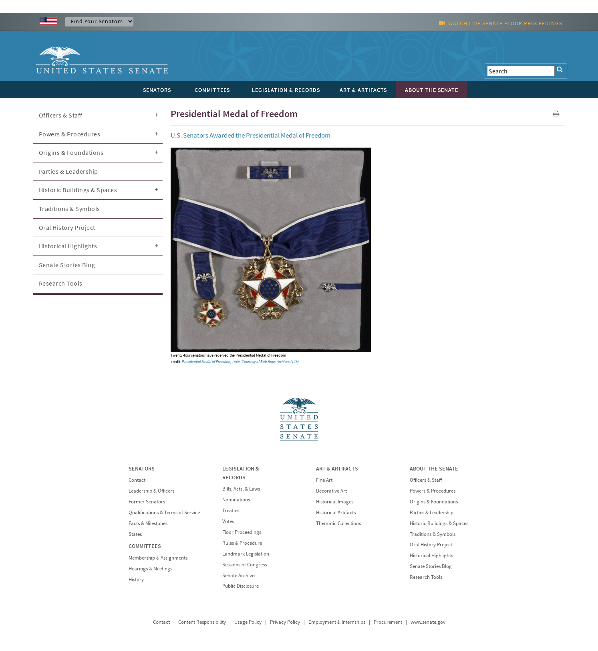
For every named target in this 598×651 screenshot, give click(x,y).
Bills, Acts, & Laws (241, 488)
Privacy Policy (285, 622)
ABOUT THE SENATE (434, 468)
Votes (228, 521)
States (135, 534)
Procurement (388, 622)
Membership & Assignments (158, 557)
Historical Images (334, 501)
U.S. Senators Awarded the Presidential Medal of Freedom (250, 135)
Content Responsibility (202, 622)
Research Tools (61, 283)
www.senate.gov (428, 622)
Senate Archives (239, 575)
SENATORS (142, 468)
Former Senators (147, 501)
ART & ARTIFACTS (337, 468)
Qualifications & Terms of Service (164, 512)
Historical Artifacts (336, 512)
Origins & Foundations (71, 152)
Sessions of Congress (244, 564)
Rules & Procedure (242, 542)
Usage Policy (248, 622)
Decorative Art (331, 490)
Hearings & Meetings (150, 568)
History (136, 579)
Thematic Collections (338, 523)
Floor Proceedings (241, 532)
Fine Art (324, 480)
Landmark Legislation (245, 553)
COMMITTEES (145, 546)
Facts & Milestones (148, 523)
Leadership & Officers (151, 490)
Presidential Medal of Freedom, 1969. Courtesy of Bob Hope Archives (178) (240, 361)
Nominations (236, 499)
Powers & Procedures (70, 134)
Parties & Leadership (68, 171)
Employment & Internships (336, 622)
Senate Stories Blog (67, 265)
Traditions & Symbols (69, 209)
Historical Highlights (68, 246)
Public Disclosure (240, 585)
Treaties (230, 510)
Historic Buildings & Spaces (78, 190)
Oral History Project (67, 227)
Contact (137, 480)
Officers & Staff (61, 115)
